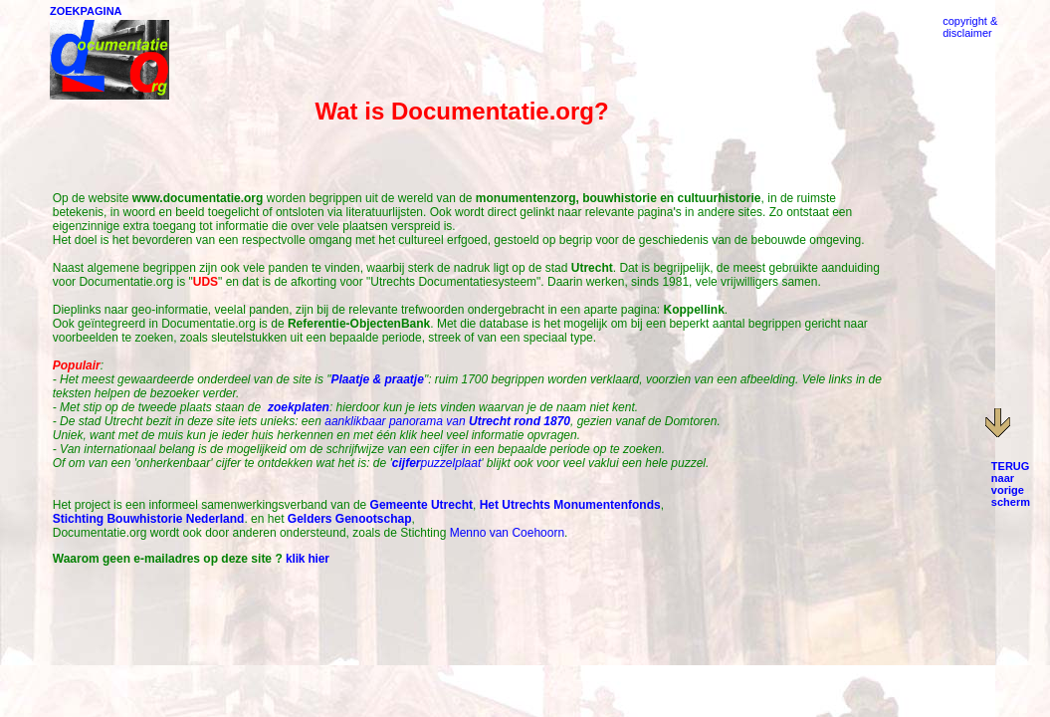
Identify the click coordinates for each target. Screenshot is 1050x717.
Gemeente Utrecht (421, 505)
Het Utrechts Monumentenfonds (570, 505)
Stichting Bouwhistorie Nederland (149, 519)
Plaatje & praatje (377, 379)
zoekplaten (298, 407)
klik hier (307, 559)
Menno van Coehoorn (507, 533)
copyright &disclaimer (970, 27)
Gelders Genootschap (350, 519)
